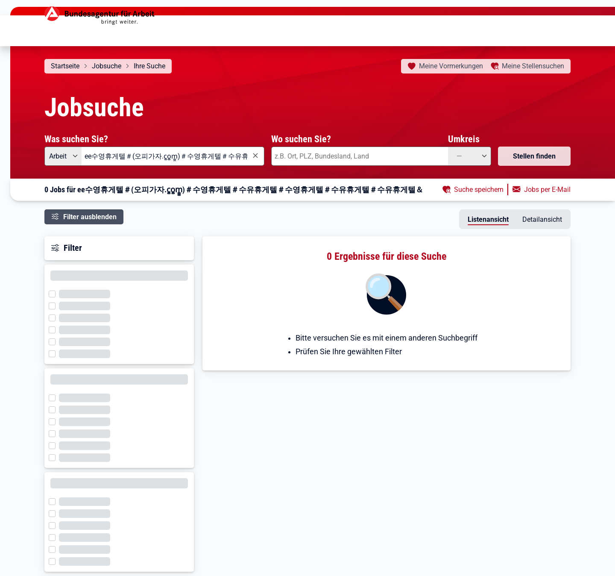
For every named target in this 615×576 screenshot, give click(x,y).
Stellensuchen (533, 66)
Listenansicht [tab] (488, 219)
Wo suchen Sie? (301, 138)
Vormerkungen (451, 66)
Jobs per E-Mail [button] (547, 189)
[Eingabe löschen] (255, 156)
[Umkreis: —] (469, 156)
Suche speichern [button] (479, 189)
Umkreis (464, 138)
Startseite (65, 66)
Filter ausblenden (90, 217)
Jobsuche (106, 66)
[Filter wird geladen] (55, 293)
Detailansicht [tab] (542, 219)
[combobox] (173, 156)
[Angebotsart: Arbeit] (63, 156)
